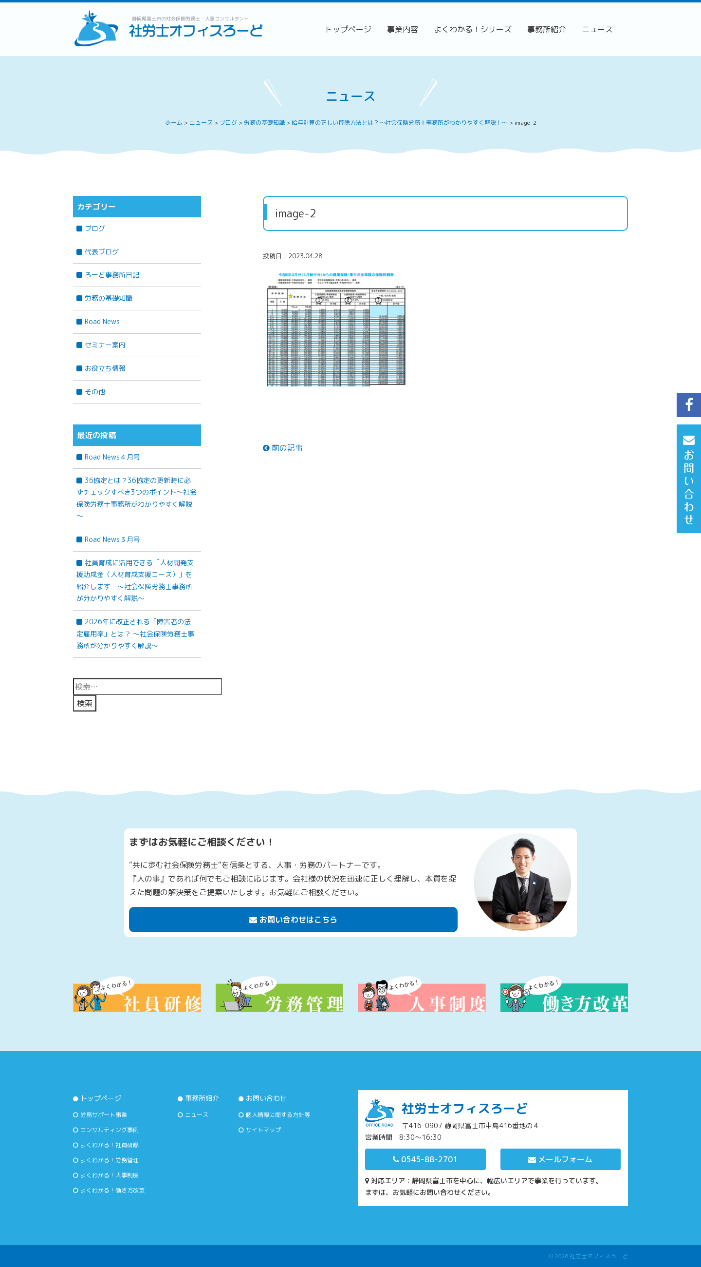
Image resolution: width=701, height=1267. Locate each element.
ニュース (597, 29)
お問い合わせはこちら (293, 919)
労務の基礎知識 (108, 298)
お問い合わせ (266, 1098)
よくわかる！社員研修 (109, 1145)
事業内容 (402, 29)
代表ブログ (102, 251)
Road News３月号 (112, 539)
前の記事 (283, 447)
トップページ (348, 29)
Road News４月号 (112, 456)
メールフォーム (560, 1159)
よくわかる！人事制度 (109, 1175)
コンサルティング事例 (109, 1130)
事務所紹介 (546, 29)
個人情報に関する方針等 (278, 1115)
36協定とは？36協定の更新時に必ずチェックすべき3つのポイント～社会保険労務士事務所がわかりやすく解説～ (136, 498)
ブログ (95, 228)
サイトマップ (263, 1130)
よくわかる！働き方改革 (112, 1190)
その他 (95, 391)
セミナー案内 (105, 344)
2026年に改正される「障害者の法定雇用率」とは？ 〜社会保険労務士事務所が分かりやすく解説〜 (135, 633)
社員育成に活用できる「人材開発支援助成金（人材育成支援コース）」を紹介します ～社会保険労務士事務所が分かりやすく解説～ (135, 580)
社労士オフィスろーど (599, 1256)
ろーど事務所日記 (112, 274)
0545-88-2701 (425, 1159)
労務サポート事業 (103, 1115)
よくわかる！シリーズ (473, 29)
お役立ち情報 (105, 368)
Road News (102, 321)
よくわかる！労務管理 (109, 1160)
